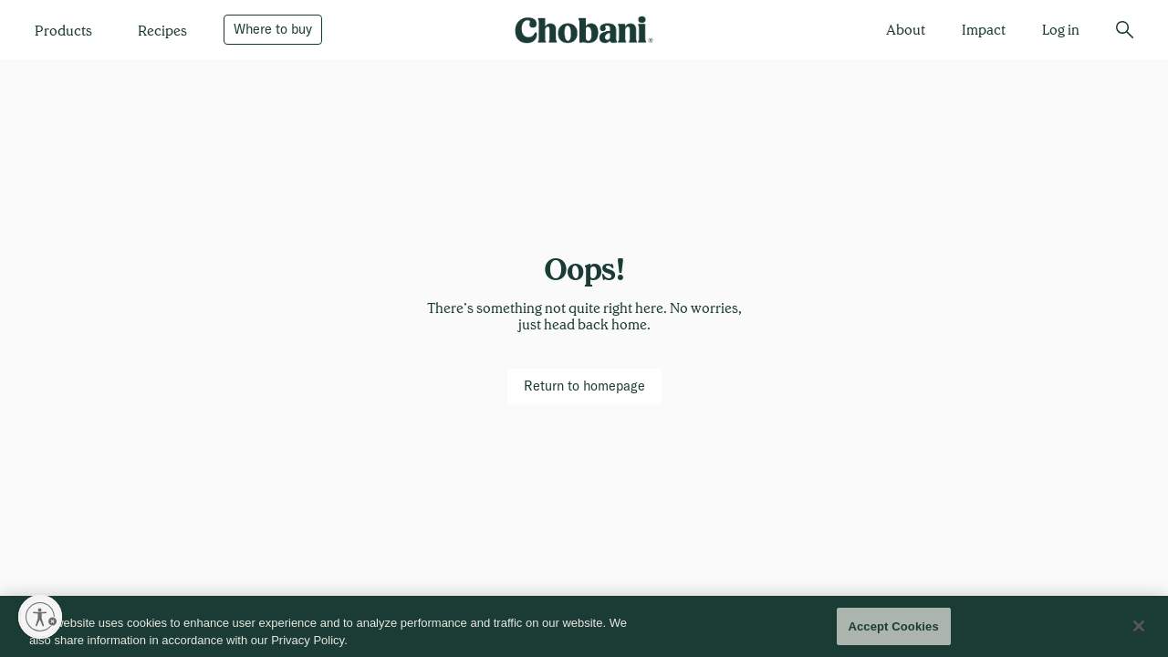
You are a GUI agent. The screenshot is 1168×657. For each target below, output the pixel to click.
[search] (1124, 29)
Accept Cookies (893, 632)
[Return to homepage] (584, 386)
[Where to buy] (273, 29)
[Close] (1139, 631)
